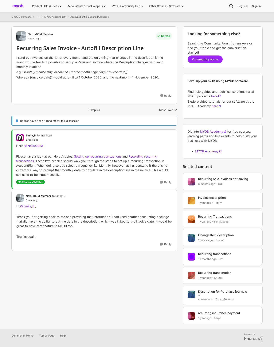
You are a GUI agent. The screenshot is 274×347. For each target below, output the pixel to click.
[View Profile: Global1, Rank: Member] (191, 238)
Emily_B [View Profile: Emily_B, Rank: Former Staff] (31, 135)
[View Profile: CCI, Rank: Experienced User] (191, 181)
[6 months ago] (206, 184)
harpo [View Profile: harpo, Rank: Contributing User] (217, 317)
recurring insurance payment (219, 313)
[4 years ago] (205, 299)
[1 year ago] (204, 203)
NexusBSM (35, 146)
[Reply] (165, 95)
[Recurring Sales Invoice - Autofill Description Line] (39, 140)
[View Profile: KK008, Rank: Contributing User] (191, 275)
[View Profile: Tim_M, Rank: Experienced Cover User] (191, 200)
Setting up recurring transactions (97, 156)
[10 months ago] (207, 259)
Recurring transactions (214, 254)
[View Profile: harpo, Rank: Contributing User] (191, 316)
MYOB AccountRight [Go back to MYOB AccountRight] (55, 16)
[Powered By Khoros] (253, 338)
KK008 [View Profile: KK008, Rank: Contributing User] (218, 277)
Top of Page (46, 335)
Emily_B (28, 206)
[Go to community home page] (18, 6)
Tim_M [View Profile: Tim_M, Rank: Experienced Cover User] (218, 202)
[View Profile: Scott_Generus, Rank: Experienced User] (191, 294)
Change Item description (216, 235)
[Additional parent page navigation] (38, 17)
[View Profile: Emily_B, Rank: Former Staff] (20, 137)
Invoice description (212, 198)
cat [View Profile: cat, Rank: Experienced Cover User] (221, 259)
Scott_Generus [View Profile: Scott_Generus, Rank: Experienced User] (225, 299)
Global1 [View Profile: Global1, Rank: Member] (220, 240)
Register (243, 6)
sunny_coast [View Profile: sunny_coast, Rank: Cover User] (221, 221)
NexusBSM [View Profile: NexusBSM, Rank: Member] (35, 34)
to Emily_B (58, 195)
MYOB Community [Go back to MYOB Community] (21, 16)
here (214, 96)
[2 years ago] (205, 240)
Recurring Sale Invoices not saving (223, 179)
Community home (205, 59)
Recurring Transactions (215, 216)
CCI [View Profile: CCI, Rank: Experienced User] (220, 183)
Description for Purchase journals (222, 291)
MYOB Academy (211, 131)
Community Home (22, 335)
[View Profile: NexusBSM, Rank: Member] (21, 36)
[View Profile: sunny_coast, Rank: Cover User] (191, 219)
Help (63, 335)
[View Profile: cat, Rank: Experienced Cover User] (191, 257)
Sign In (256, 6)
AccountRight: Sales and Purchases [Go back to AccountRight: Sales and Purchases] (89, 16)
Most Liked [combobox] (168, 110)
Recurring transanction (215, 273)
